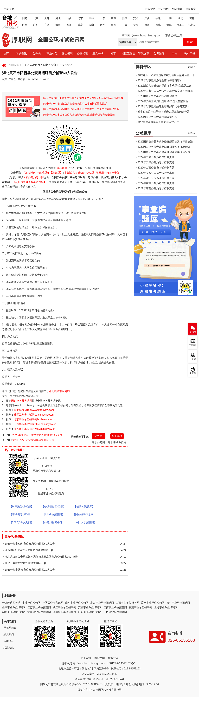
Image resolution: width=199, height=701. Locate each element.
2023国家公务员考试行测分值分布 (157, 116)
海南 (58, 24)
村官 (113, 53)
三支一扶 (97, 53)
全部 (53, 64)
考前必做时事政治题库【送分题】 (43, 172)
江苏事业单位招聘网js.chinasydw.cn (34, 428)
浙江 (124, 18)
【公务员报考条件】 (53, 522)
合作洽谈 (8, 641)
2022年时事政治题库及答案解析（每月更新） (164, 106)
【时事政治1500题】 (22, 506)
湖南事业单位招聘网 (39, 612)
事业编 (192, 373)
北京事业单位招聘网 (102, 602)
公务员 (36, 53)
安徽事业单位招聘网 (90, 607)
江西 (147, 18)
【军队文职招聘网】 (84, 522)
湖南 (191, 18)
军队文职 (143, 53)
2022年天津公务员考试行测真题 (156, 162)
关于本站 (86, 658)
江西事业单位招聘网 (115, 607)
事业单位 (52, 53)
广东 (35, 24)
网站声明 (99, 658)
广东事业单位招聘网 (90, 612)
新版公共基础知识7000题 (79, 172)
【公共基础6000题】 (54, 506)
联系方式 (8, 647)
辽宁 (80, 18)
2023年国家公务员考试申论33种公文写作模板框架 (165, 91)
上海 (169, 18)
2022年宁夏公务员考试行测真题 (156, 157)
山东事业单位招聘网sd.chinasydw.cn (35, 424)
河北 (58, 18)
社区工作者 (128, 53)
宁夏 (135, 24)
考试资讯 (21, 53)
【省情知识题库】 (84, 506)
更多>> (191, 66)
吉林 (91, 18)
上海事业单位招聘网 (166, 607)
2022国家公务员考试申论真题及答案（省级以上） (164, 153)
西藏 (158, 24)
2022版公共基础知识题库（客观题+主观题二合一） (165, 86)
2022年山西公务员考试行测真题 (156, 167)
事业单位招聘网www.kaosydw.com (34, 410)
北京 (35, 18)
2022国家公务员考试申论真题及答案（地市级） (165, 146)
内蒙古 (191, 24)
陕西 (113, 24)
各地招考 (35, 64)
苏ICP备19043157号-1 (122, 663)
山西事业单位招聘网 (127, 602)
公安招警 (82, 53)
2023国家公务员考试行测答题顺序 (157, 96)
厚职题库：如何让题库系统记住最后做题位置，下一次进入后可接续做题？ (166, 76)
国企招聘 (67, 53)
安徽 (135, 18)
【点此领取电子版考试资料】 (29, 182)
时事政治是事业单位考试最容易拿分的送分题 (164, 111)
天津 (47, 18)
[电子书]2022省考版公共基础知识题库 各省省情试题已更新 (75, 103)
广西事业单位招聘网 (115, 612)
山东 (102, 18)
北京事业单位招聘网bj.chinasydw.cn (34, 419)
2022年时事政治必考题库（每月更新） (160, 80)
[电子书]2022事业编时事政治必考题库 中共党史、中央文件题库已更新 (81, 109)
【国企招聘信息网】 (84, 514)
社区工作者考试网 (52, 602)
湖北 (180, 18)
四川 (69, 24)
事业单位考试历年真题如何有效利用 (158, 122)
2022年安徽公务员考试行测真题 (156, 172)
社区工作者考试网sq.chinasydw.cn (34, 414)
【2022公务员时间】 (22, 522)
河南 (24, 24)
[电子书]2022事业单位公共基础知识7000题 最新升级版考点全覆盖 (79, 114)
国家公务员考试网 (33, 177)
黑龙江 (180, 24)
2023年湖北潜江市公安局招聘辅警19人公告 (38, 435)
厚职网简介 (9, 627)
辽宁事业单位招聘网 (153, 602)
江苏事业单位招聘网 (39, 607)
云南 (91, 24)
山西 (69, 18)
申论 (174, 53)
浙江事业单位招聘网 (64, 607)
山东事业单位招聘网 (77, 602)
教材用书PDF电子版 (107, 172)
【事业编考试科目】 (21, 514)
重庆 (80, 24)
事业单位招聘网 (31, 602)
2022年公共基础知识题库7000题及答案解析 (163, 101)
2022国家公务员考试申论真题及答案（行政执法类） (165, 142)
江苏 (113, 18)
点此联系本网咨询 (59, 391)
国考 (24, 18)
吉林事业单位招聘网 (178, 602)
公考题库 (159, 53)
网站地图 (177, 8)
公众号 (192, 331)
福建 (158, 18)
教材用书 (189, 53)
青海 (169, 24)
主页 (24, 64)
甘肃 (124, 24)
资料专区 (143, 67)
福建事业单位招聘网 (140, 607)
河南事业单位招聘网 (64, 612)
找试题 (192, 345)
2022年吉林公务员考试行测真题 (156, 183)
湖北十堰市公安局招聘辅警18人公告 (33, 440)
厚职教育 (190, 8)
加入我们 (8, 634)
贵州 (102, 24)
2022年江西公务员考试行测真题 (156, 188)
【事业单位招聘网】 (52, 514)
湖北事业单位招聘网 (14, 612)
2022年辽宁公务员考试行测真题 (156, 178)
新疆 (147, 24)
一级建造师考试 (11, 602)
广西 (47, 24)
